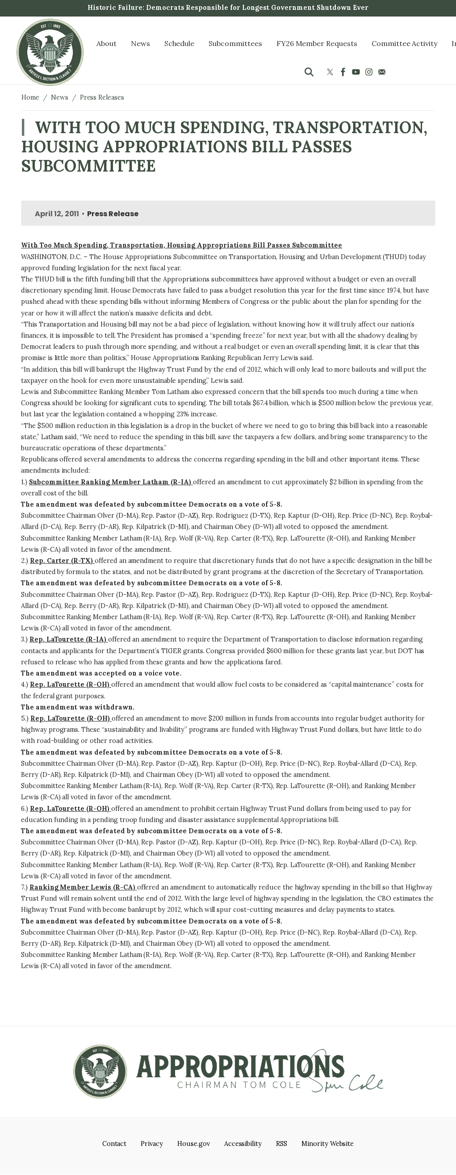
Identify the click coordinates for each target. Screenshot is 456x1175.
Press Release (112, 214)
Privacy (152, 1144)
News (59, 97)
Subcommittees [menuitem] (235, 43)
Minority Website (327, 1144)
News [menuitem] (140, 43)
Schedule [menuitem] (179, 43)
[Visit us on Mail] (383, 72)
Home (30, 97)
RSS (281, 1144)
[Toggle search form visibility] (309, 72)
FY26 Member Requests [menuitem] (316, 43)
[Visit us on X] (331, 72)
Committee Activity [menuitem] (404, 43)
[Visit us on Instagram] (370, 72)
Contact (114, 1144)
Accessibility (243, 1144)
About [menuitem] (106, 43)
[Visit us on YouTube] (357, 72)
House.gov (193, 1144)
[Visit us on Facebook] (344, 72)
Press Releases (102, 97)
